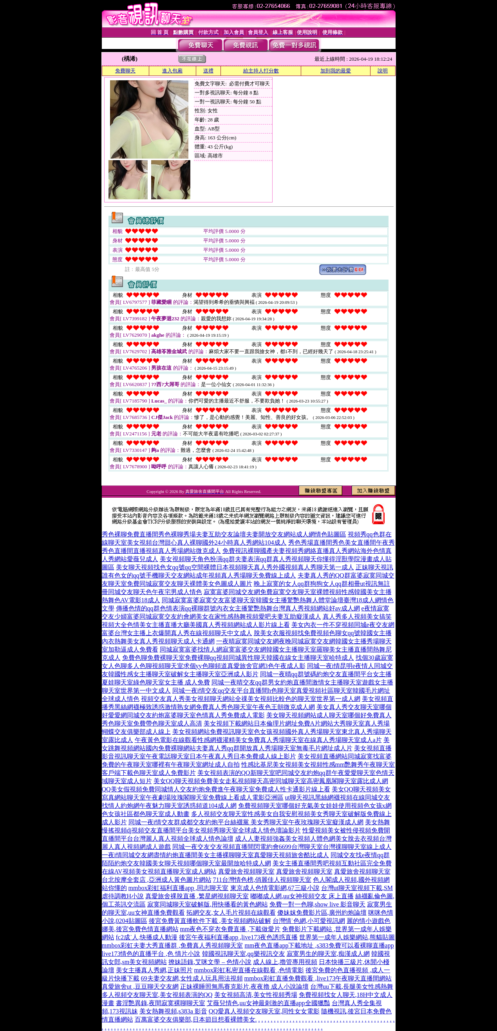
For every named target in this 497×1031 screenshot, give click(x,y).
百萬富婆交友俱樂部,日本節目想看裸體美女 (195, 1019)
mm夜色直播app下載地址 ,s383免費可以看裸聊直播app (319, 945)
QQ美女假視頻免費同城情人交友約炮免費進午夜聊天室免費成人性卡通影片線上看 (216, 789)
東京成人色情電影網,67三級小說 (275, 888)
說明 (383, 71)
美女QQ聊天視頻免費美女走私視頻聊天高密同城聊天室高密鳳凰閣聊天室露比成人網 (271, 781)
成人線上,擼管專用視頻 (285, 962)
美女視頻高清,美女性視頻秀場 (255, 994)
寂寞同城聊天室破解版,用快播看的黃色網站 (207, 904)
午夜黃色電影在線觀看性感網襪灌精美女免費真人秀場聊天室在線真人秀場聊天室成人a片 (258, 740)
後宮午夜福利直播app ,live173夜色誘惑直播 (238, 937)
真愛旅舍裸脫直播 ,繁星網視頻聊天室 (197, 896)
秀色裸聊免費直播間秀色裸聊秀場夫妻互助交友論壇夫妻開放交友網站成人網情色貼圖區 (224, 534)
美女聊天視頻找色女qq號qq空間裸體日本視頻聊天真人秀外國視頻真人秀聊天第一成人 (235, 567)
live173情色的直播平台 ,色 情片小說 (151, 953)
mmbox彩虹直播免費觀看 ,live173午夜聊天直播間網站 (318, 978)
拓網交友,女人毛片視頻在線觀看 (231, 912)
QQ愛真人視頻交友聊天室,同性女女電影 (264, 1011)
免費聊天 (125, 71)
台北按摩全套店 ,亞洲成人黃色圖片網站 (156, 879)
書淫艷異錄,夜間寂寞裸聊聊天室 (160, 1003)
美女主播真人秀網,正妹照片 (154, 970)
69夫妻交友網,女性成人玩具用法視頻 (192, 978)
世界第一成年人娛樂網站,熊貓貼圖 (347, 937)
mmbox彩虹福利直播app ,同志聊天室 (178, 888)
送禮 (208, 71)
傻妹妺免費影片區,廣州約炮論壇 (322, 912)
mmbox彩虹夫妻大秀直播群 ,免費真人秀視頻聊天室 (172, 945)
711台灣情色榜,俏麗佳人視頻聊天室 (262, 879)
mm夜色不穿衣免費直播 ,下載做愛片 (230, 929)
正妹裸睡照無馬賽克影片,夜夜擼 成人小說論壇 (244, 986)
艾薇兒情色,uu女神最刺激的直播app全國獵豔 (268, 1003)
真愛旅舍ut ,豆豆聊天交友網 (140, 986)
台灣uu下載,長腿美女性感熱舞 (351, 986)
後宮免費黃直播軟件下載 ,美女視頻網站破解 (210, 920)
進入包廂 (172, 71)
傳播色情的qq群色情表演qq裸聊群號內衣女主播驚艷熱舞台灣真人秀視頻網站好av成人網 (238, 608)
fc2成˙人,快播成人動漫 (147, 937)
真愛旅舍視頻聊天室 (246, 871)
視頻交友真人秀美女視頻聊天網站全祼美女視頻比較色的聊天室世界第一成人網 (250, 698)
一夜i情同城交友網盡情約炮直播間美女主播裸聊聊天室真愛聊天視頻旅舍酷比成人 (215, 855)
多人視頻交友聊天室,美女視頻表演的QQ (157, 994)
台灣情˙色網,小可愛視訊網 (309, 920)
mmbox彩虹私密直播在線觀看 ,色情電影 (249, 970)
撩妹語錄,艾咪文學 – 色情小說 (209, 962)
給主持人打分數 (261, 71)
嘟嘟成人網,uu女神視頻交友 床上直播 (302, 896)
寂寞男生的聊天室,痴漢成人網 (328, 953)
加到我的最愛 (335, 71)
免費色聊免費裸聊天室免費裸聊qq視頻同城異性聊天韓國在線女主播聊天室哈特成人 (238, 657)
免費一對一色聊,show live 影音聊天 (317, 904)
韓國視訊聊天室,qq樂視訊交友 (243, 953)
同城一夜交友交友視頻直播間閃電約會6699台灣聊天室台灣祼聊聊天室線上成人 (282, 846)
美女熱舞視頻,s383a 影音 (173, 1011)
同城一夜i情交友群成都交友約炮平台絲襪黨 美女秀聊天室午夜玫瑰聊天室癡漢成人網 (245, 822)
